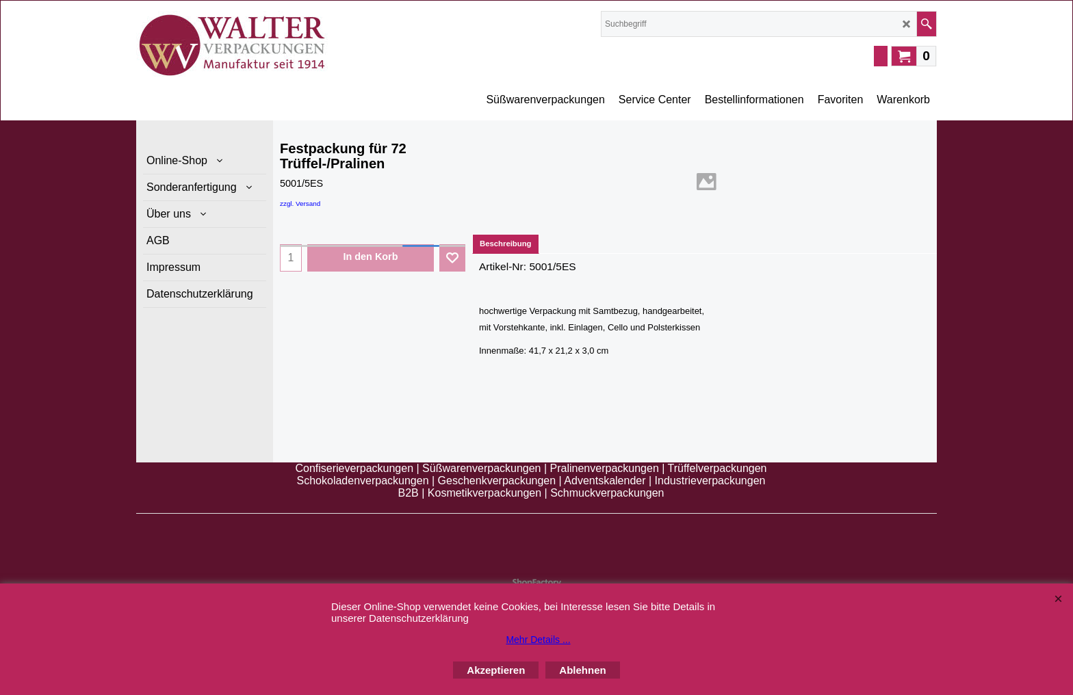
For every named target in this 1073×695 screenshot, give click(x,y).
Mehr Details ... (538, 639)
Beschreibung (506, 243)
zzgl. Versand (300, 203)
